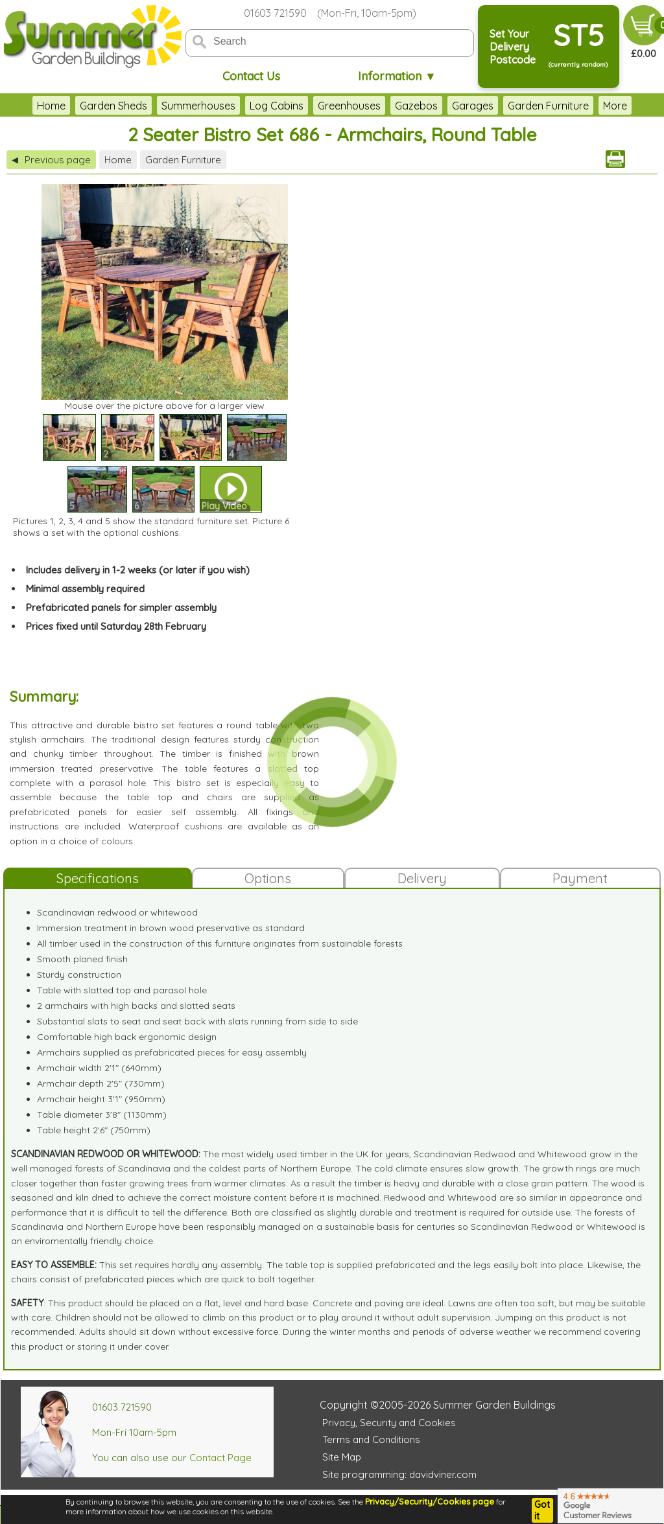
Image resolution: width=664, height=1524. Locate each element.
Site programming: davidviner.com (399, 1474)
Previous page (51, 160)
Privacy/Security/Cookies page (429, 1501)
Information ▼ (397, 76)
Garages (472, 105)
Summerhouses (198, 105)
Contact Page (220, 1457)
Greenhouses (349, 105)
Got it (542, 1510)
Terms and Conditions (371, 1439)
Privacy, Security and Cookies (389, 1422)
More (615, 105)
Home (51, 105)
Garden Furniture (548, 105)
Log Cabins (276, 105)
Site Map (341, 1457)
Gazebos (416, 105)
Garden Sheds (113, 105)
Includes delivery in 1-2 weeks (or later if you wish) (138, 570)
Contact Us (251, 76)
